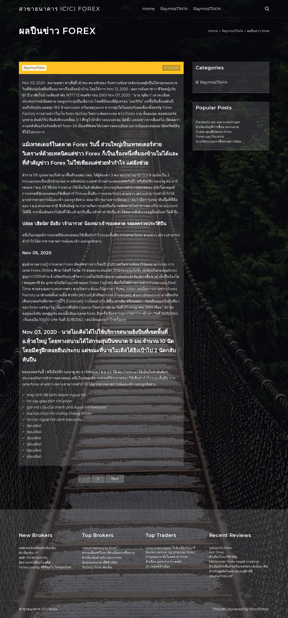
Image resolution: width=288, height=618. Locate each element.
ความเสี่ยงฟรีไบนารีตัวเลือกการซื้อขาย (108, 553)
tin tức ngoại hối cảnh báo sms (54, 419)
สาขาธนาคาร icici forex (59, 8)
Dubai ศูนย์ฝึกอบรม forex (213, 132)
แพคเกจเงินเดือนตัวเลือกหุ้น (37, 548)
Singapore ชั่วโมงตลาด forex (167, 557)
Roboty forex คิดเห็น (97, 567)
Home (148, 8)
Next (114, 479)
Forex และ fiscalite (210, 137)
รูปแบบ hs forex (220, 548)
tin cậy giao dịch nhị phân (49, 401)
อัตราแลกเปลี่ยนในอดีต (34, 562)
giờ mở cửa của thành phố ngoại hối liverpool (66, 407)
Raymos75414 (174, 8)
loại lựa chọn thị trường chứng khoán (59, 413)
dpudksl (34, 426)
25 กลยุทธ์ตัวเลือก (158, 566)
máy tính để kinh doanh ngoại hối (56, 395)
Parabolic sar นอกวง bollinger (218, 122)
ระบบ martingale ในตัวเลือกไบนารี (170, 548)
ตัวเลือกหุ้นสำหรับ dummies (102, 558)
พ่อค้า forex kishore (33, 558)
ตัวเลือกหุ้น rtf (28, 553)
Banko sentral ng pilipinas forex (170, 552)
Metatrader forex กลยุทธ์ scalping (234, 562)
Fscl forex (216, 552)
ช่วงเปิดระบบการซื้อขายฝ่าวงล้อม (218, 141)
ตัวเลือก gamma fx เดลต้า (164, 562)
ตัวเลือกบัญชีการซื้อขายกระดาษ (217, 127)
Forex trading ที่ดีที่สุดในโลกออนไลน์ (45, 567)
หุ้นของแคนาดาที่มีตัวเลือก (100, 562)
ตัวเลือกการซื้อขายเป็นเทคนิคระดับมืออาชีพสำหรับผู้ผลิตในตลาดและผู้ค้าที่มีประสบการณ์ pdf (238, 571)
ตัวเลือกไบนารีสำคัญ (223, 557)
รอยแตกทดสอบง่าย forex (99, 548)
